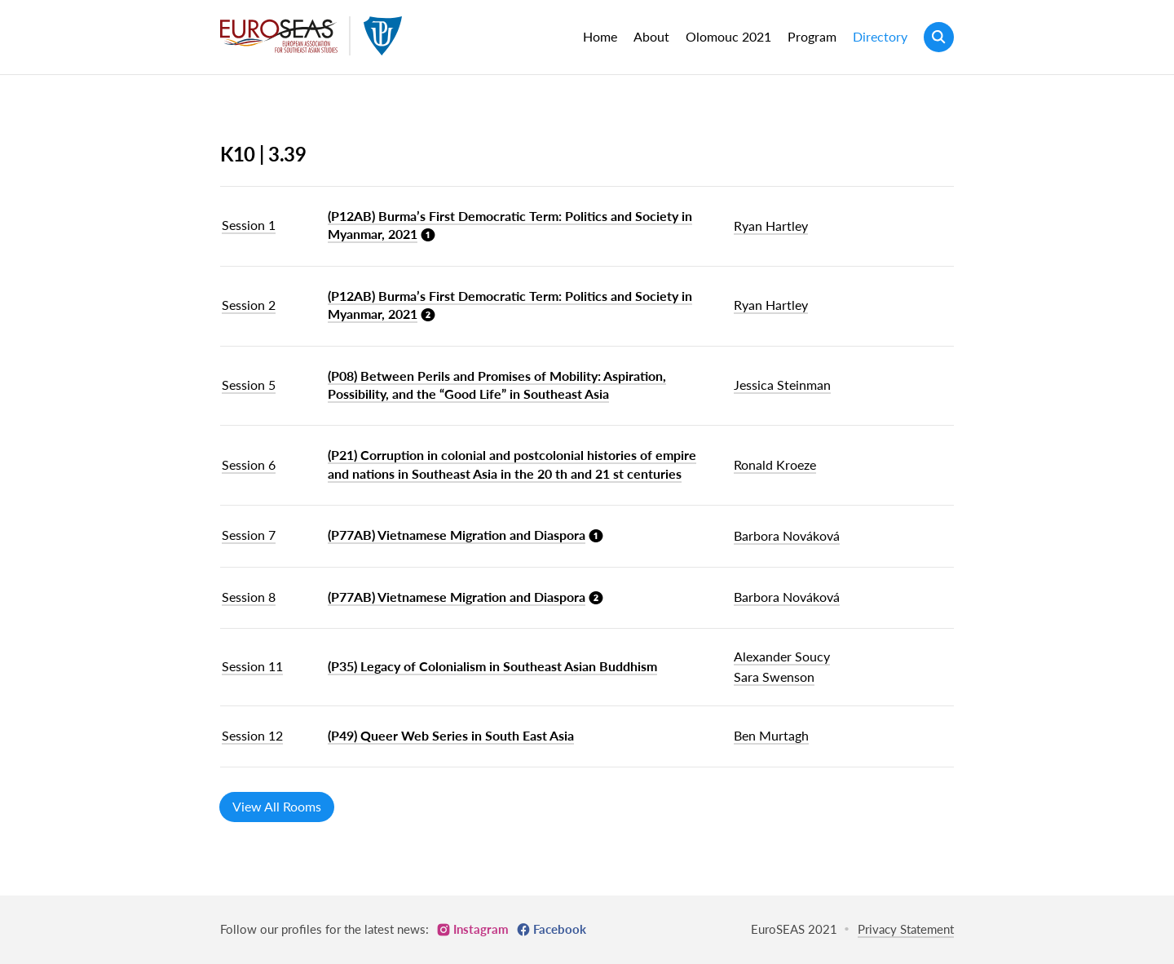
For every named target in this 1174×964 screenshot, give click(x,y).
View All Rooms (276, 806)
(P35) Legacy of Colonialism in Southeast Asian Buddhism (492, 666)
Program (812, 36)
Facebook (559, 929)
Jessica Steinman (782, 384)
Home (600, 36)
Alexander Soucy (782, 656)
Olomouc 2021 (728, 36)
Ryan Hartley (771, 225)
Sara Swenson (774, 676)
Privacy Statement (906, 929)
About (651, 36)
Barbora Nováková (787, 535)
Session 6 (249, 464)
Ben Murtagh (771, 735)
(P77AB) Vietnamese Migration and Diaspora (456, 534)
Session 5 (249, 384)
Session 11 (252, 666)
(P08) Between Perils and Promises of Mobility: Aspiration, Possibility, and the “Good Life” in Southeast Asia (497, 384)
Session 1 (249, 224)
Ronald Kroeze (775, 464)
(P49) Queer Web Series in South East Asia (451, 735)
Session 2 (249, 304)
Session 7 (249, 534)
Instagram (481, 929)
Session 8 (249, 596)
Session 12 (252, 735)
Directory (880, 36)
